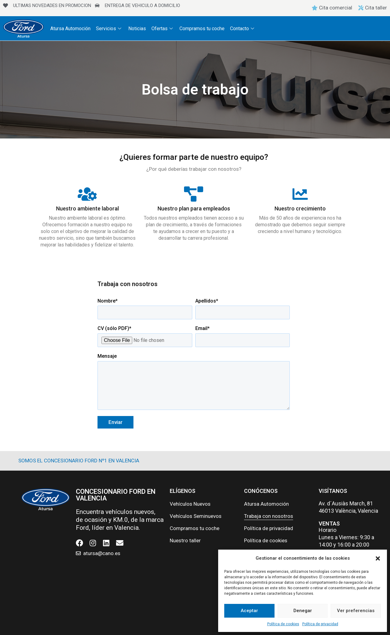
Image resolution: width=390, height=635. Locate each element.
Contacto (240, 28)
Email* (242, 336)
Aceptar (249, 610)
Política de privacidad (320, 624)
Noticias (135, 28)
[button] (378, 558)
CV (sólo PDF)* (145, 336)
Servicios (108, 28)
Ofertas (160, 28)
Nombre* (145, 309)
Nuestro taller (185, 540)
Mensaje (194, 382)
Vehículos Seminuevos (196, 516)
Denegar (302, 610)
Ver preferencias (355, 610)
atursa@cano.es (101, 553)
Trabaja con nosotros (268, 516)
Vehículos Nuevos (190, 504)
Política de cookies (283, 624)
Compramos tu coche (199, 28)
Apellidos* (242, 309)
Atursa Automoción (70, 28)
